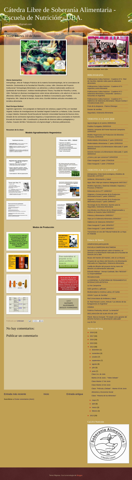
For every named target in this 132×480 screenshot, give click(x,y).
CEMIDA (90, 307)
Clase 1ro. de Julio (98, 374)
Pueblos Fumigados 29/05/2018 (99, 126)
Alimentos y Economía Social (102, 392)
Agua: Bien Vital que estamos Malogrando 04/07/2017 (107, 182)
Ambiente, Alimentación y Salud (99, 179)
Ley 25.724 (91, 322)
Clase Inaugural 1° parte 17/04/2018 (100, 164)
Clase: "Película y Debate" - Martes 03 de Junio (109, 388)
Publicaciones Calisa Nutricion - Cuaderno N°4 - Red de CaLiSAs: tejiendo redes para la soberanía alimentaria (106, 81)
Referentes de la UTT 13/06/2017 (99, 191)
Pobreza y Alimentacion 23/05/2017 (100, 215)
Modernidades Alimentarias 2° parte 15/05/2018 (105, 140)
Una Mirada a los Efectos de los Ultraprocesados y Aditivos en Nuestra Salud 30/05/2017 (106, 211)
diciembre (96, 350)
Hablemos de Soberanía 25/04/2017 (100, 222)
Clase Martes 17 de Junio (101, 381)
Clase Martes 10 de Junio (101, 385)
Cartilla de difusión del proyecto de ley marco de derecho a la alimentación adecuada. (105, 267)
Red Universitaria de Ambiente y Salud (101, 298)
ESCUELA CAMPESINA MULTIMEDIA (101, 247)
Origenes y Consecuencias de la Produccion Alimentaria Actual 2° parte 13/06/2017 (103, 195)
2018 (92, 332)
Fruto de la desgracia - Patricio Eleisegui (102, 106)
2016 (92, 339)
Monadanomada (93, 277)
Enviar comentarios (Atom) (24, 399)
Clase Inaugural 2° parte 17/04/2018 (100, 160)
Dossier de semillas (94, 109)
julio (93, 368)
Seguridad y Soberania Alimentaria (100, 113)
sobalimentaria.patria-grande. (98, 244)
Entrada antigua (75, 394)
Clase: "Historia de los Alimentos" (104, 396)
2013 (92, 415)
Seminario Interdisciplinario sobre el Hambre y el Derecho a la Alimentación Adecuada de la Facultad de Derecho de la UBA (107, 252)
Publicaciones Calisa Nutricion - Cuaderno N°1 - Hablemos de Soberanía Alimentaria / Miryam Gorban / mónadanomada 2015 (107, 101)
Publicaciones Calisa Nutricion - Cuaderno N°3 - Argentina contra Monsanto (105, 87)
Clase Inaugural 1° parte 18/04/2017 (100, 228)
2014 (92, 347)
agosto (94, 364)
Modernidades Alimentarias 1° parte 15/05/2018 (105, 143)
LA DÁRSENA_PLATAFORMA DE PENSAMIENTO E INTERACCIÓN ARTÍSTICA (107, 281)
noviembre (96, 353)
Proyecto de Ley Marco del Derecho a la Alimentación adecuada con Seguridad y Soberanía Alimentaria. (107, 262)
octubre (95, 357)
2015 (92, 343)
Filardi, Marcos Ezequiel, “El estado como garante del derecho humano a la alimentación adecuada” (107, 318)
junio (94, 371)
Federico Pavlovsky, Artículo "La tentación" (103, 310)
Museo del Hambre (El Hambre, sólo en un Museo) (106, 258)
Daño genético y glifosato (96, 289)
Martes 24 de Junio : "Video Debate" (105, 378)
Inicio (46, 394)
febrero (95, 411)
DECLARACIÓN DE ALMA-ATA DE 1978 (102, 314)
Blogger (79, 475)
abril (94, 404)
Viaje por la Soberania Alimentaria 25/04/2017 (104, 219)
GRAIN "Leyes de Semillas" (97, 295)
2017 (92, 336)
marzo (94, 407)
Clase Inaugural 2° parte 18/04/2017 (100, 225)
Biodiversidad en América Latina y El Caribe (103, 292)
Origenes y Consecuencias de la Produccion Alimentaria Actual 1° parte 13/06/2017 (103, 201)
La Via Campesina (94, 285)
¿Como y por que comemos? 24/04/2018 (102, 157)
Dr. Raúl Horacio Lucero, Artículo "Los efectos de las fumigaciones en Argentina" (106, 303)
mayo (94, 400)
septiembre (96, 360)
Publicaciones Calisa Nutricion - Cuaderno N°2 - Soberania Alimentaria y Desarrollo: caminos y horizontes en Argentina (105, 93)
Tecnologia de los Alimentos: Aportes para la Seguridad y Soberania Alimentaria (103, 206)
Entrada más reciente (15, 394)
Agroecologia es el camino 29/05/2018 (101, 123)
